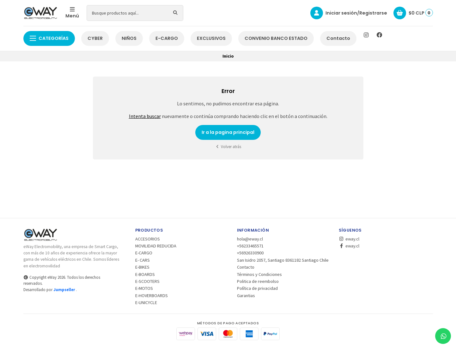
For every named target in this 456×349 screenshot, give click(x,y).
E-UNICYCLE (146, 302)
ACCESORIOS (147, 239)
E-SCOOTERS (147, 281)
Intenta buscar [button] (145, 116)
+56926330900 (250, 253)
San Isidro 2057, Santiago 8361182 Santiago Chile (283, 260)
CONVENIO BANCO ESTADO (276, 38)
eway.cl (349, 239)
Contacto (338, 38)
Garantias (246, 295)
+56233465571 (250, 246)
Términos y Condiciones (259, 274)
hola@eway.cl (250, 239)
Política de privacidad (257, 288)
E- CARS (142, 260)
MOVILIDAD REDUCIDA (155, 246)
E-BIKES (142, 267)
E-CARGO (166, 38)
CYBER (95, 38)
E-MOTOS (144, 288)
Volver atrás (228, 146)
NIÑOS (129, 38)
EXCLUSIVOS (211, 38)
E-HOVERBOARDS (151, 295)
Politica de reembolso (258, 281)
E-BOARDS (145, 274)
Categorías (49, 38)
